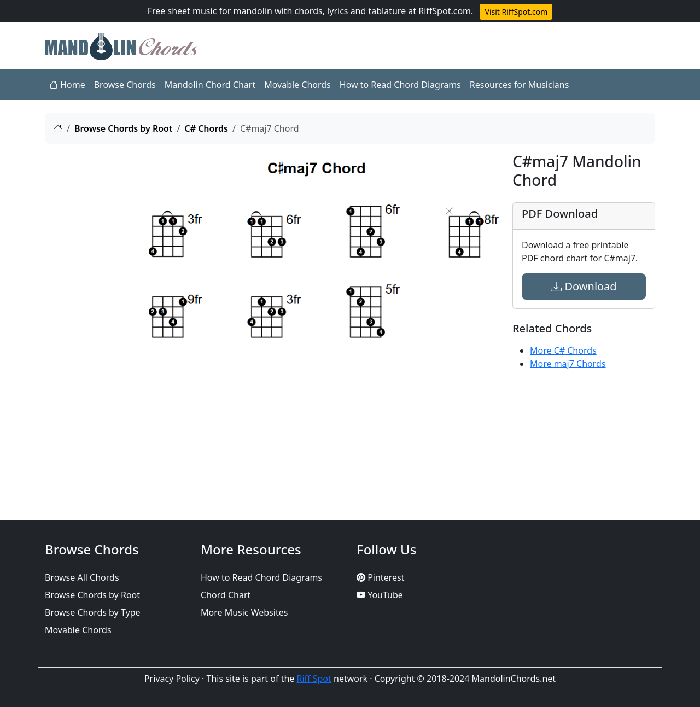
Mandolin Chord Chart (210, 85)
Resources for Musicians (519, 85)
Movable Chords (297, 85)
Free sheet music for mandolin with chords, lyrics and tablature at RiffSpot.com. (311, 11)
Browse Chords (125, 85)
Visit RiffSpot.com (516, 12)
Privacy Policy (172, 679)
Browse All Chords (82, 577)
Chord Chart (225, 595)
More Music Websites (244, 612)
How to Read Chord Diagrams (400, 85)
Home (67, 85)
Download (583, 286)
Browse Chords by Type (93, 612)
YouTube (380, 595)
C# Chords (206, 128)
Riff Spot (314, 679)
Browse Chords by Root (123, 128)
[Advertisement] (90, 317)
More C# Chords (563, 350)
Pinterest (380, 577)
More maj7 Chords (568, 364)
